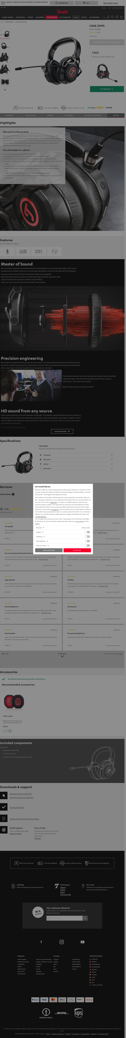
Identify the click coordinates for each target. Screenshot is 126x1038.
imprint (37, 524)
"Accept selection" (40, 516)
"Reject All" (53, 502)
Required (39, 528)
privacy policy (79, 521)
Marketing (39, 536)
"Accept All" (55, 509)
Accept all (77, 550)
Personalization (40, 541)
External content (41, 545)
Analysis (38, 532)
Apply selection (49, 550)
